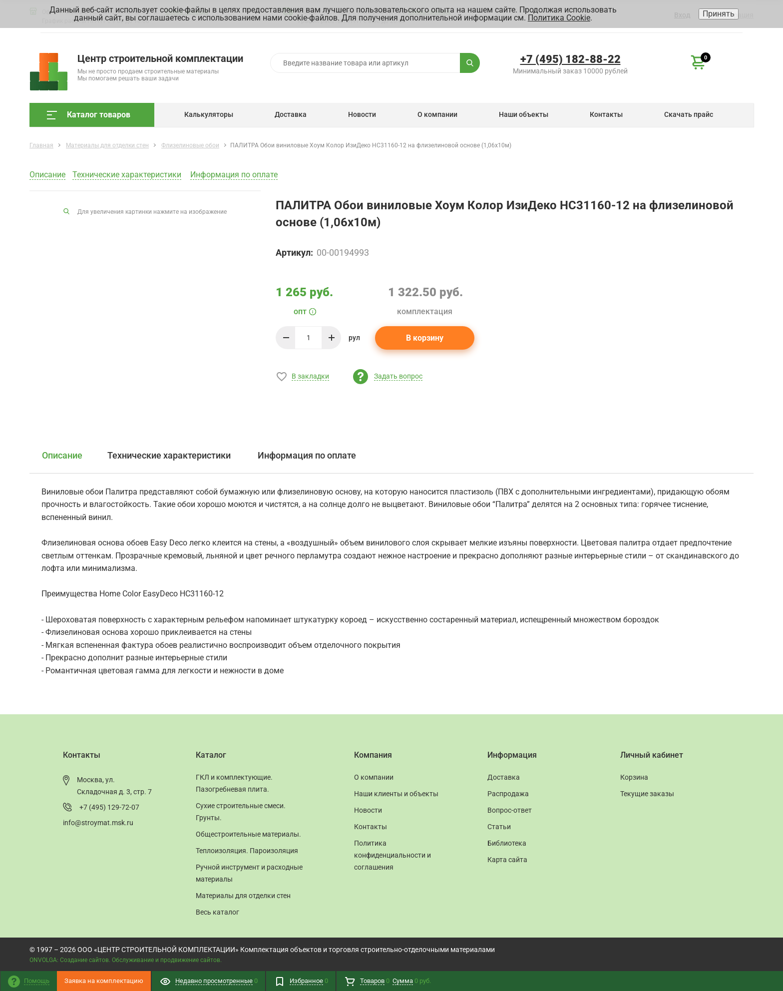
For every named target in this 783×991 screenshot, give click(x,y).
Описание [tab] (62, 455)
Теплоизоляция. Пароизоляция (247, 851)
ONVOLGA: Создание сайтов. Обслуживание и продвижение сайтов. (125, 960)
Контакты (606, 114)
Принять (719, 13)
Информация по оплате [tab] (307, 455)
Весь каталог (217, 912)
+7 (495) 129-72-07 (109, 807)
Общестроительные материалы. (248, 834)
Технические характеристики (126, 174)
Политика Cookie (559, 17)
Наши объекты (523, 114)
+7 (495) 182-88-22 (570, 59)
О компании (437, 114)
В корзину (424, 338)
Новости (362, 114)
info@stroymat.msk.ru (98, 823)
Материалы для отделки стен (243, 896)
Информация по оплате (234, 174)
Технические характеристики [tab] (169, 455)
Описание (47, 174)
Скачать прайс (688, 114)
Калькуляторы (208, 114)
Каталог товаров (88, 114)
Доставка (291, 114)
